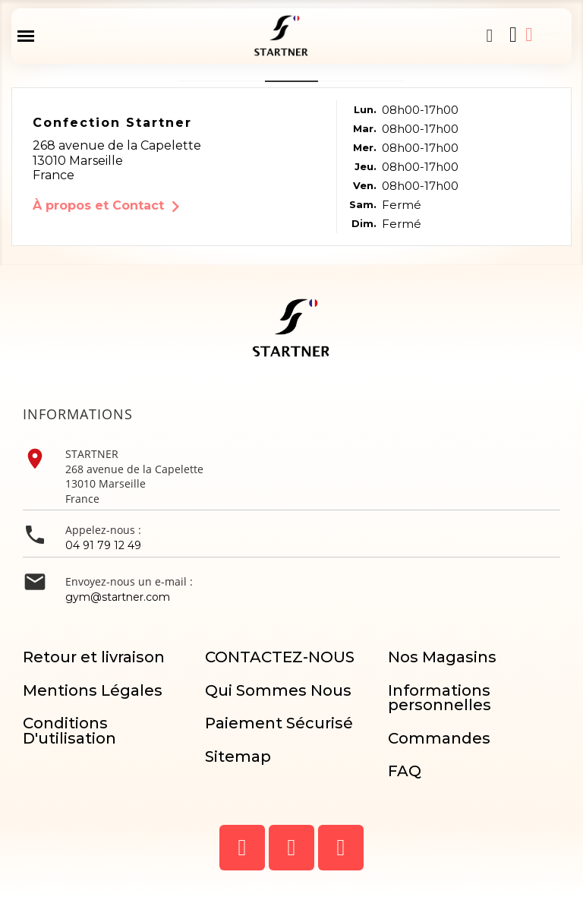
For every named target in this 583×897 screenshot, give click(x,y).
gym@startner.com (117, 597)
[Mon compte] (528, 34)
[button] (490, 36)
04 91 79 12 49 (103, 545)
